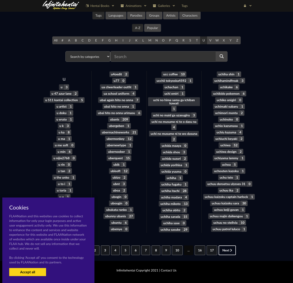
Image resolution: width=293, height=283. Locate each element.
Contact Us (168, 270)
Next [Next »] (227, 250)
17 (212, 250)
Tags (98, 15)
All (56, 40)
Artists (170, 15)
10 (177, 250)
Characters (189, 15)
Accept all (27, 272)
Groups (154, 15)
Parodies (136, 15)
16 (200, 250)
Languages (115, 15)
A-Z (137, 28)
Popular (152, 28)
